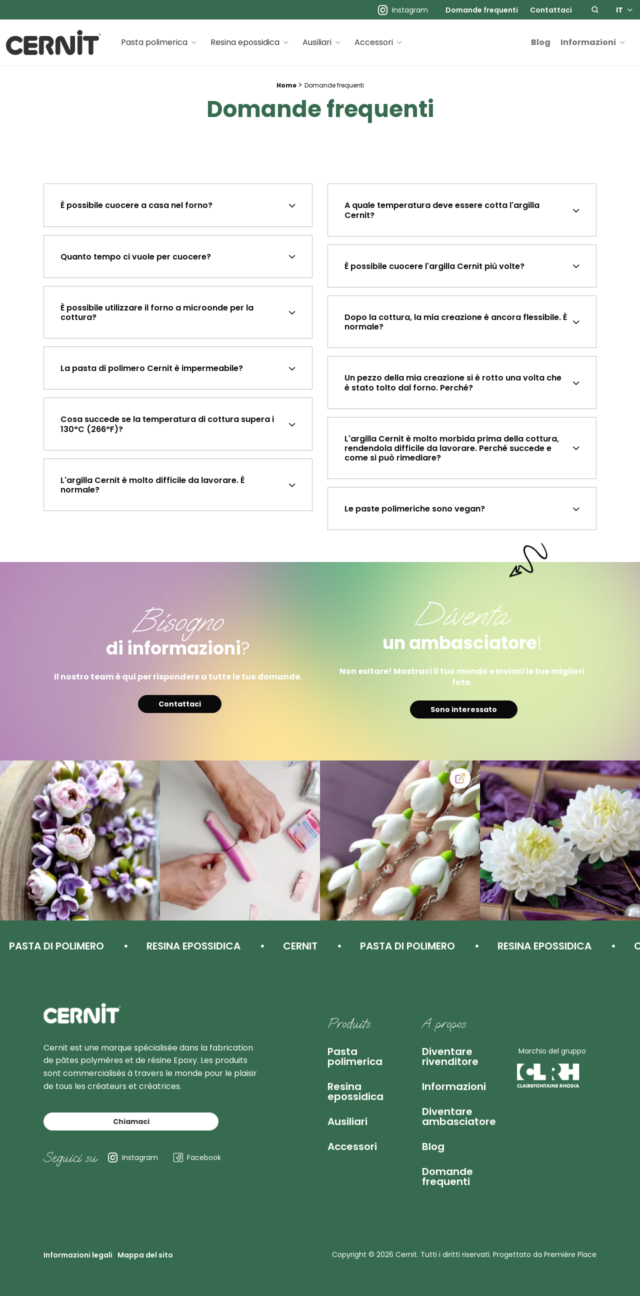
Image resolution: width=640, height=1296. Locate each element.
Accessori (373, 42)
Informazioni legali (78, 1255)
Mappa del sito (145, 1255)
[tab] (178, 205)
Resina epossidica (245, 42)
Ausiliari (317, 42)
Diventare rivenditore (450, 1056)
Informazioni (588, 42)
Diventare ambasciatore (459, 1116)
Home (286, 85)
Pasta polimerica (154, 42)
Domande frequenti (482, 10)
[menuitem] (482, 10)
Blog (540, 42)
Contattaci (551, 10)
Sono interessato (463, 709)
